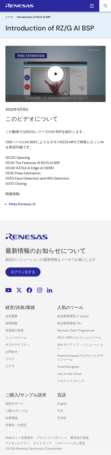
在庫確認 (11, 418)
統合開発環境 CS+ (69, 323)
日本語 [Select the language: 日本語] (61, 418)
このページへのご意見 (70, 443)
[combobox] (105, 6)
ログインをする (23, 272)
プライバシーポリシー (52, 438)
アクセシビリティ (17, 443)
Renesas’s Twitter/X (19, 290)
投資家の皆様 (14, 330)
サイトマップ (42, 443)
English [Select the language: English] (62, 404)
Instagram (39, 290)
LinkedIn (49, 290)
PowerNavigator (68, 367)
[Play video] (55, 74)
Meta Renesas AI (22, 204)
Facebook (29, 290)
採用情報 (11, 323)
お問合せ (11, 352)
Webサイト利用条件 (19, 438)
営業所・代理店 (16, 425)
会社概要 (11, 316)
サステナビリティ (17, 345)
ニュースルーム (16, 337)
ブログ (10, 359)
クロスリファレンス (71, 381)
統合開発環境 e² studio (73, 316)
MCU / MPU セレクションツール (79, 337)
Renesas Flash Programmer (76, 330)
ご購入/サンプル (16, 411)
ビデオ (9, 17)
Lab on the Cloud (69, 374)
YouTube (8, 290)
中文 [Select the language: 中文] (60, 411)
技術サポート (14, 404)
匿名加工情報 (79, 438)
